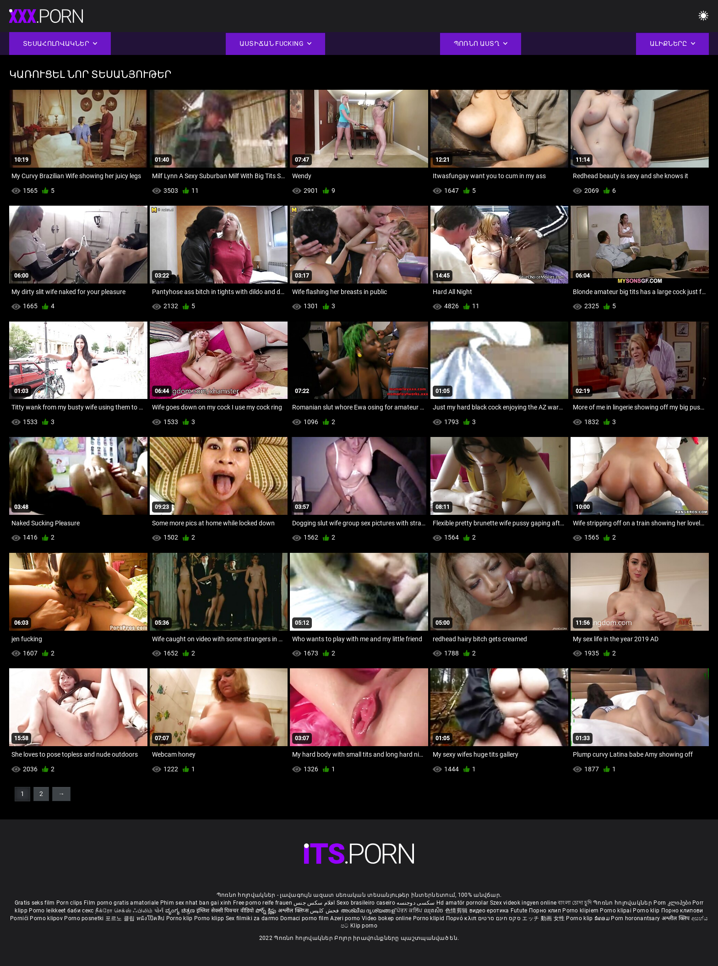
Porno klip (647, 910)
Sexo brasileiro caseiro (366, 903)
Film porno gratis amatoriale (121, 903)
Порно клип (545, 910)
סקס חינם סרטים (499, 918)
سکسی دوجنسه (416, 903)
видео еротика (489, 910)
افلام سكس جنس (314, 903)
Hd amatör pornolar (462, 903)
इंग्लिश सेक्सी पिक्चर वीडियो (225, 910)
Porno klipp (210, 918)
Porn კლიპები (672, 903)
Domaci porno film (304, 918)
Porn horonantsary (636, 918)
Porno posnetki (84, 918)
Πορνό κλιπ (462, 918)
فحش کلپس (325, 910)
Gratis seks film (35, 903)
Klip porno (363, 925)
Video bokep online (386, 918)
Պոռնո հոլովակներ (623, 903)
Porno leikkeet (48, 910)
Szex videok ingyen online (523, 903)
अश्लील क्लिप (676, 918)
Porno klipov (47, 918)
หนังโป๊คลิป (151, 918)
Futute (519, 910)
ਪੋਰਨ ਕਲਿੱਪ (410, 910)
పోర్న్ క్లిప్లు (267, 910)
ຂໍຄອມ (602, 918)
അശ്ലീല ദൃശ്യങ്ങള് (369, 910)
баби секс (80, 910)
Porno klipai (616, 910)
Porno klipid (429, 918)
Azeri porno (346, 918)
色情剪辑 (457, 910)
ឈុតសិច (435, 910)
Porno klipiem (581, 910)
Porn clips (70, 903)
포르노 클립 (120, 918)
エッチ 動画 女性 (543, 918)
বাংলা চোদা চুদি (574, 903)
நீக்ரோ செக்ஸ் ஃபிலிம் (124, 910)
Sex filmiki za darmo (252, 918)
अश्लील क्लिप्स (294, 910)
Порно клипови (682, 910)
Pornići (20, 918)
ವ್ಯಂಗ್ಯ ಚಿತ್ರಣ (180, 910)
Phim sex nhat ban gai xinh (196, 903)
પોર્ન (159, 910)
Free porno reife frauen (262, 903)
